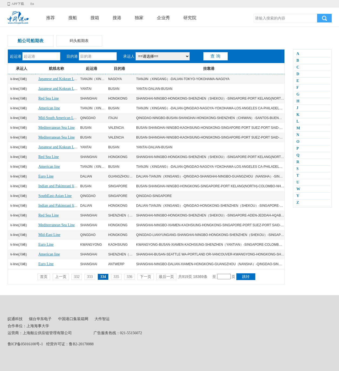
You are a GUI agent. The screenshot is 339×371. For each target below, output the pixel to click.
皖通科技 (15, 319)
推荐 (50, 17)
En (32, 4)
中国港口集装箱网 (73, 319)
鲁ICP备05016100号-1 (25, 344)
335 (116, 277)
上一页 (60, 277)
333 (90, 277)
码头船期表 (79, 41)
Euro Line (45, 176)
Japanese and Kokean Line (58, 79)
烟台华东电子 (40, 319)
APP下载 (18, 4)
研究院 (189, 17)
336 (129, 277)
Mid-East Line (49, 235)
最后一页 (166, 277)
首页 (44, 277)
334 (103, 277)
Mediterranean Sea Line (56, 128)
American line (49, 108)
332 (76, 277)
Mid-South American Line (58, 118)
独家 (139, 17)
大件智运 (102, 319)
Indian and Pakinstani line (58, 186)
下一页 (145, 277)
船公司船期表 (30, 40)
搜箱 (94, 17)
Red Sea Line (48, 98)
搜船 (72, 17)
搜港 (117, 17)
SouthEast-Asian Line (55, 196)
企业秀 (163, 17)
